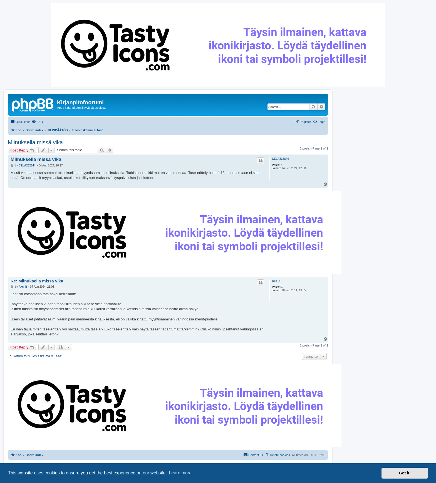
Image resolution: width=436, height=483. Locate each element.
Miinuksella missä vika (35, 142)
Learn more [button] (180, 473)
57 (282, 287)
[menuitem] (37, 121)
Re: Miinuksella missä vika (37, 281)
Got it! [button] (405, 473)
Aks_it (276, 280)
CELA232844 (280, 158)
